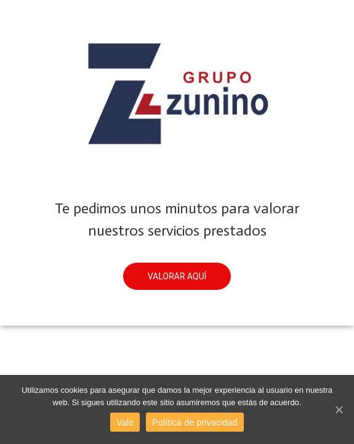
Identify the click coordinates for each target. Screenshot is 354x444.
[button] (177, 276)
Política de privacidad (195, 422)
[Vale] (338, 409)
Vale (125, 422)
